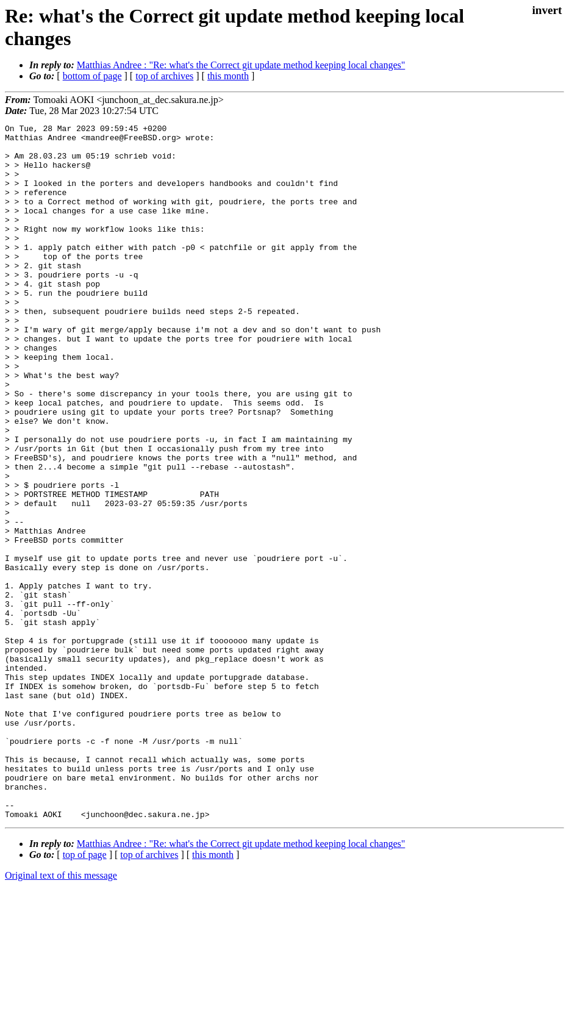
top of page (85, 993)
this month (228, 76)
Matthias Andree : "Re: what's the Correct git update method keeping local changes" (241, 65)
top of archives (164, 76)
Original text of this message (61, 1014)
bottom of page (92, 76)
